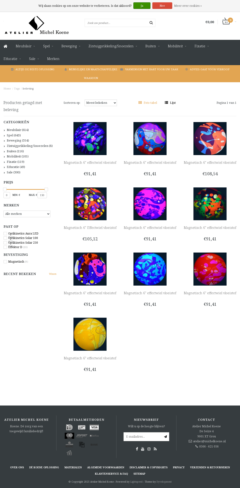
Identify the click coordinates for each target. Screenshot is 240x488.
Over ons (17, 467)
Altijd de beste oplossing (32, 69)
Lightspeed (136, 481)
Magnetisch (18, 261)
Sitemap (139, 473)
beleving (28, 88)
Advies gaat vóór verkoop (207, 69)
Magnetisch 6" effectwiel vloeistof (90, 162)
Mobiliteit (175, 46)
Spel (46, 46)
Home (7, 88)
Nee (162, 6)
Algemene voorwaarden (105, 467)
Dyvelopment (164, 481)
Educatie (10, 58)
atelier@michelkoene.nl (209, 441)
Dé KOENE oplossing (44, 467)
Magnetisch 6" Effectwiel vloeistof (90, 227)
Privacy (179, 467)
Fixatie (200, 46)
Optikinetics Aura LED (23, 233)
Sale (32, 58)
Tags (17, 88)
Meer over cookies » (188, 6)
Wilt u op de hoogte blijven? (146, 426)
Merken (53, 58)
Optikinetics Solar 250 (23, 242)
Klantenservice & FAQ (111, 473)
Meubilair (23, 46)
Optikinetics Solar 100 (23, 238)
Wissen (52, 274)
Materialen (73, 467)
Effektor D (18, 247)
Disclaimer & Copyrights (149, 467)
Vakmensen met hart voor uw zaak (149, 69)
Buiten (150, 46)
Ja (142, 6)
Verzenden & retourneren (210, 467)
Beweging (69, 46)
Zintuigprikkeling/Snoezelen (111, 46)
